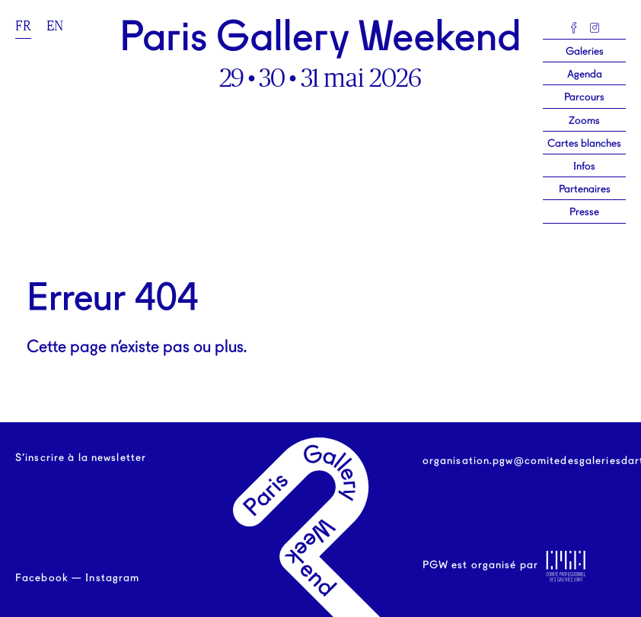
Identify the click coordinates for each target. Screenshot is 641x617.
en (54, 25)
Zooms (584, 121)
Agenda (584, 74)
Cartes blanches (584, 143)
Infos (584, 166)
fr (23, 25)
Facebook (42, 578)
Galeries (585, 51)
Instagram (112, 578)
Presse (584, 212)
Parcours (584, 97)
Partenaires (585, 189)
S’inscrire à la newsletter (80, 458)
